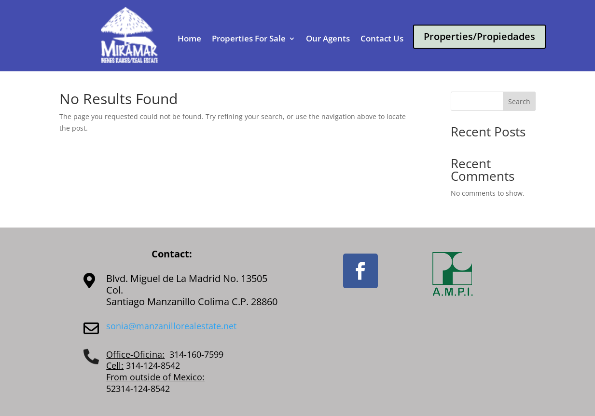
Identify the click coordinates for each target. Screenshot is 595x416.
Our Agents (328, 39)
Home (189, 39)
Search (519, 101)
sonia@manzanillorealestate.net (171, 326)
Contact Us (381, 39)
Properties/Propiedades (479, 36)
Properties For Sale (249, 39)
